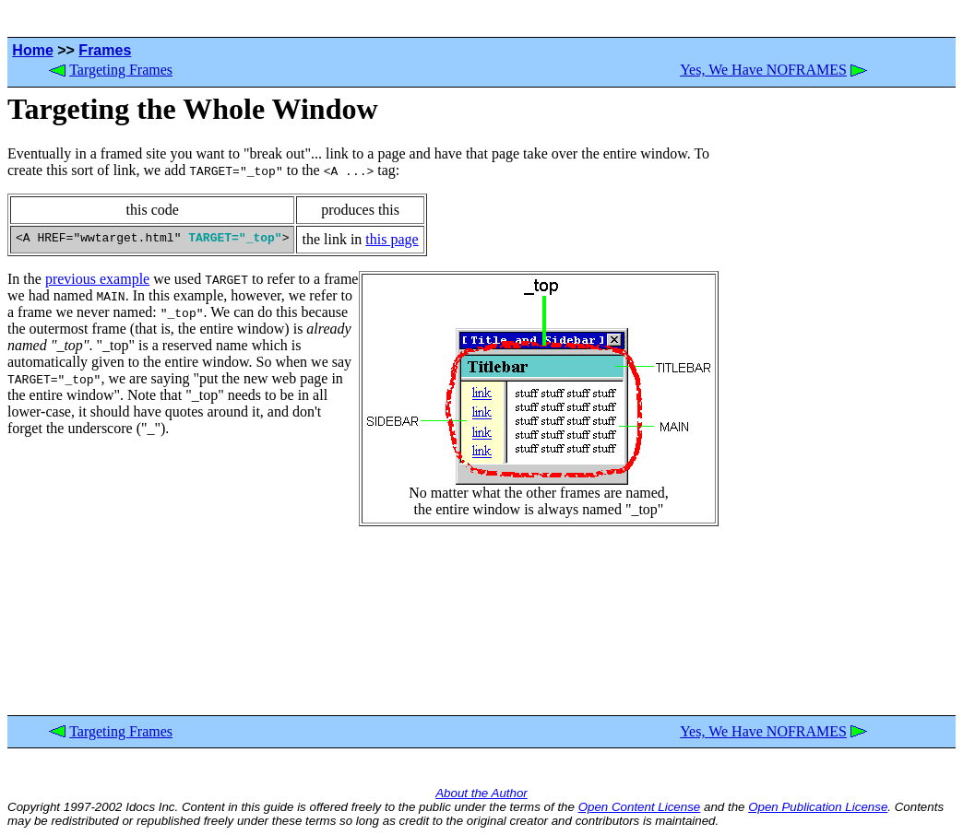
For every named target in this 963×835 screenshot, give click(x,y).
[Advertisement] (837, 401)
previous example (97, 279)
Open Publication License (817, 807)
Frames (104, 50)
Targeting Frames (120, 69)
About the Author (481, 793)
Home (32, 50)
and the (724, 807)
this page (391, 239)
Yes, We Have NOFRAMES (763, 69)
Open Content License (639, 807)
